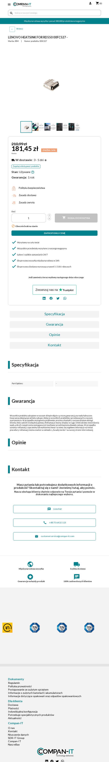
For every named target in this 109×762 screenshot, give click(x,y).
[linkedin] (44, 298)
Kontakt (54, 345)
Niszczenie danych (18, 734)
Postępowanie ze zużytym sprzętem (28, 689)
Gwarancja (54, 324)
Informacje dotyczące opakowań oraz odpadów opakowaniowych (44, 696)
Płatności (13, 708)
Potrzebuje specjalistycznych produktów (31, 714)
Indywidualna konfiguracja (23, 711)
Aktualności (14, 718)
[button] (85, 49)
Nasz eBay (14, 744)
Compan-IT (14, 741)
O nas (11, 727)
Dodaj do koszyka (76, 218)
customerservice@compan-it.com (54, 536)
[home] (22, 4)
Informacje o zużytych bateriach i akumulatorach (35, 692)
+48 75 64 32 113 (54, 522)
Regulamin (14, 682)
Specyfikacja (54, 314)
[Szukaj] (54, 13)
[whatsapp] (64, 298)
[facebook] (51, 298)
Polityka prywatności (20, 686)
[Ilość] (28, 218)
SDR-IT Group (16, 737)
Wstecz (19, 29)
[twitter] (58, 298)
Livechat (54, 509)
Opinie (54, 334)
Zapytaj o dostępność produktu (26, 166)
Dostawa (13, 704)
